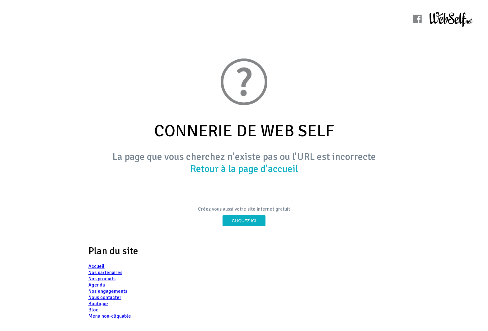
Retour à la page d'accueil (244, 169)
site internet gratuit (268, 209)
